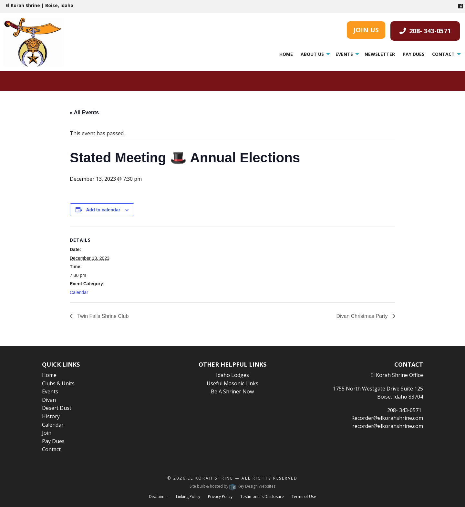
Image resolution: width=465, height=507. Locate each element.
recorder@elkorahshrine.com (387, 426)
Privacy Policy (220, 496)
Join (46, 432)
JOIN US (366, 29)
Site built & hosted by (232, 486)
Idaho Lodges (232, 375)
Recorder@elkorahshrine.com (387, 417)
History (51, 416)
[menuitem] (286, 54)
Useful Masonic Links (232, 383)
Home (286, 54)
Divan (49, 399)
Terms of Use (304, 496)
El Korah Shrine (210, 478)
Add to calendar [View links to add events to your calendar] (103, 209)
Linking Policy (188, 496)
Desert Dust (56, 407)
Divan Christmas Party (362, 316)
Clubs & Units (58, 383)
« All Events (84, 112)
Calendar (79, 292)
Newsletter (380, 54)
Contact (443, 54)
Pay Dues (413, 54)
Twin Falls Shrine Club (102, 316)
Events (344, 54)
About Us (312, 54)
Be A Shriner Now (232, 391)
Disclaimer (158, 496)
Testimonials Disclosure (262, 496)
